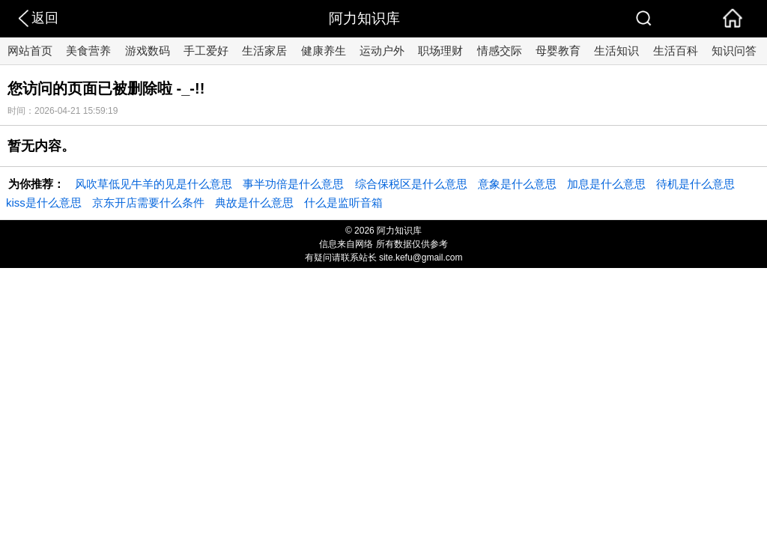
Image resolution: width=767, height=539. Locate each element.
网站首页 (29, 50)
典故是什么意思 (254, 202)
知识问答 (734, 50)
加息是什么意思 (606, 183)
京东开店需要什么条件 (148, 202)
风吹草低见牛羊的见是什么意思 (153, 183)
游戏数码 (147, 50)
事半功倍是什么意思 (293, 183)
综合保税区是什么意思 (411, 183)
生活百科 (675, 50)
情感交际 (499, 50)
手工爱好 (206, 50)
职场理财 (440, 50)
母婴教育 (558, 50)
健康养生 (323, 50)
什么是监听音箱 (343, 202)
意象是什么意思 (517, 183)
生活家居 (264, 50)
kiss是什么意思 (44, 202)
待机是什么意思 (695, 183)
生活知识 (616, 50)
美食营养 (88, 50)
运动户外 (382, 50)
